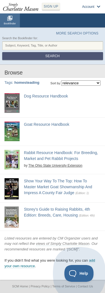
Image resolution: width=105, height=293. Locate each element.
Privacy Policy (40, 286)
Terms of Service (63, 286)
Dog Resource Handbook (46, 96)
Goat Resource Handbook (46, 124)
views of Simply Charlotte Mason (62, 243)
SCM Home (20, 286)
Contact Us (85, 286)
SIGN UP (51, 6)
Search (52, 56)
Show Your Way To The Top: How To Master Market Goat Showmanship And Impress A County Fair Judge (58, 187)
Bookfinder (10, 23)
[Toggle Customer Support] (79, 273)
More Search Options (77, 33)
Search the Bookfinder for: (20, 38)
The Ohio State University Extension (55, 166)
